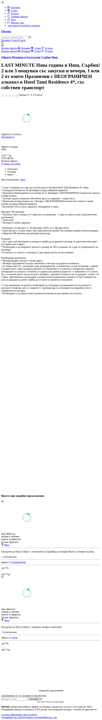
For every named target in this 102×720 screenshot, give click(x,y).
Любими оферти (17, 16)
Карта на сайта (15, 717)
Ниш (6, 545)
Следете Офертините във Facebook (19, 714)
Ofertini (6, 31)
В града (13, 13)
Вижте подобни (10, 164)
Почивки (13, 7)
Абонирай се (7, 137)
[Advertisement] (24, 403)
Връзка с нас (15, 22)
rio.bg (15, 146)
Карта (10, 174)
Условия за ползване (33, 717)
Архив (4, 717)
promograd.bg (18, 562)
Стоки (12, 10)
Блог (11, 19)
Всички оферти (9, 48)
